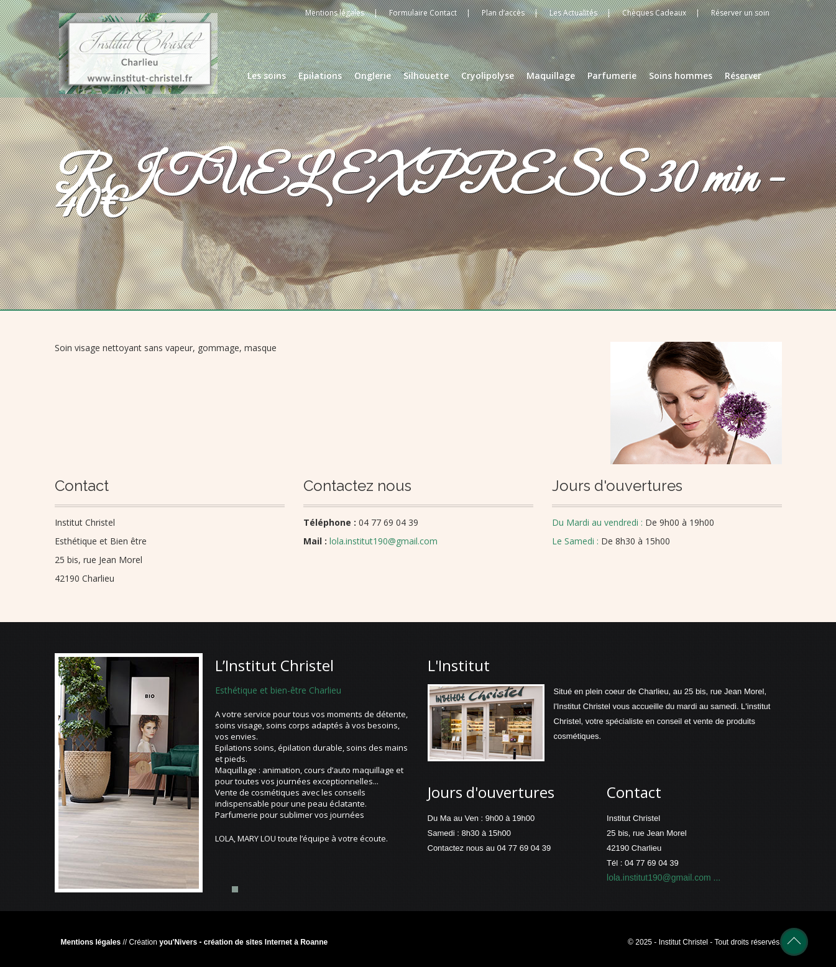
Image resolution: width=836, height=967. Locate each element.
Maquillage (550, 75)
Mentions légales (334, 12)
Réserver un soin (740, 12)
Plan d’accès (503, 12)
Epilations (320, 75)
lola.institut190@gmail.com (660, 877)
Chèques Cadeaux (654, 12)
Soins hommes (680, 75)
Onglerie (372, 75)
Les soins (266, 75)
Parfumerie (611, 75)
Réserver (743, 75)
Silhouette (426, 75)
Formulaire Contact (423, 12)
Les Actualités (573, 12)
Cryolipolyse (487, 75)
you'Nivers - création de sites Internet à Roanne (243, 942)
